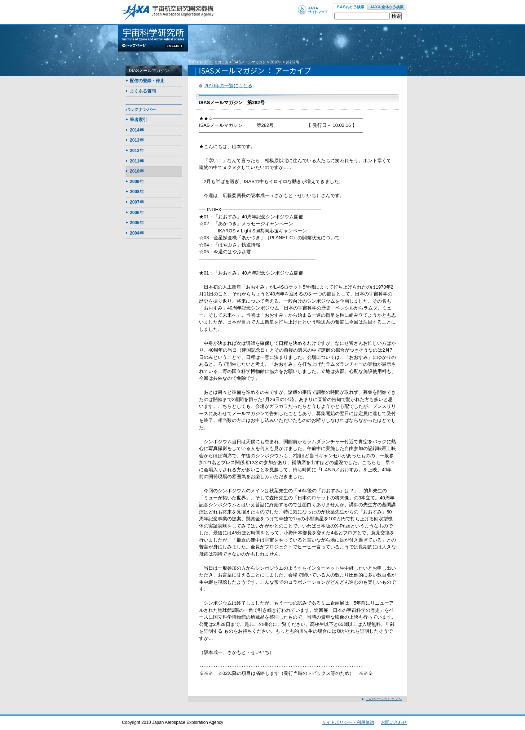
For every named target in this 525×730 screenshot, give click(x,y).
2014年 (137, 130)
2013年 (137, 140)
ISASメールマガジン (249, 62)
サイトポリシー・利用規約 (348, 722)
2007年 (137, 202)
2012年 (137, 150)
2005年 (137, 222)
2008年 (137, 191)
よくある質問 (143, 91)
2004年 (137, 233)
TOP (191, 62)
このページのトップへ (384, 699)
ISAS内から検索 (349, 7)
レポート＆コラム (214, 62)
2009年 (137, 181)
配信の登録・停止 (147, 80)
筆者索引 (138, 119)
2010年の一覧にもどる (228, 85)
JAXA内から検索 (387, 7)
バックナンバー (140, 109)
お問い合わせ (394, 722)
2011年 (137, 161)
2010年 (276, 62)
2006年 (137, 212)
